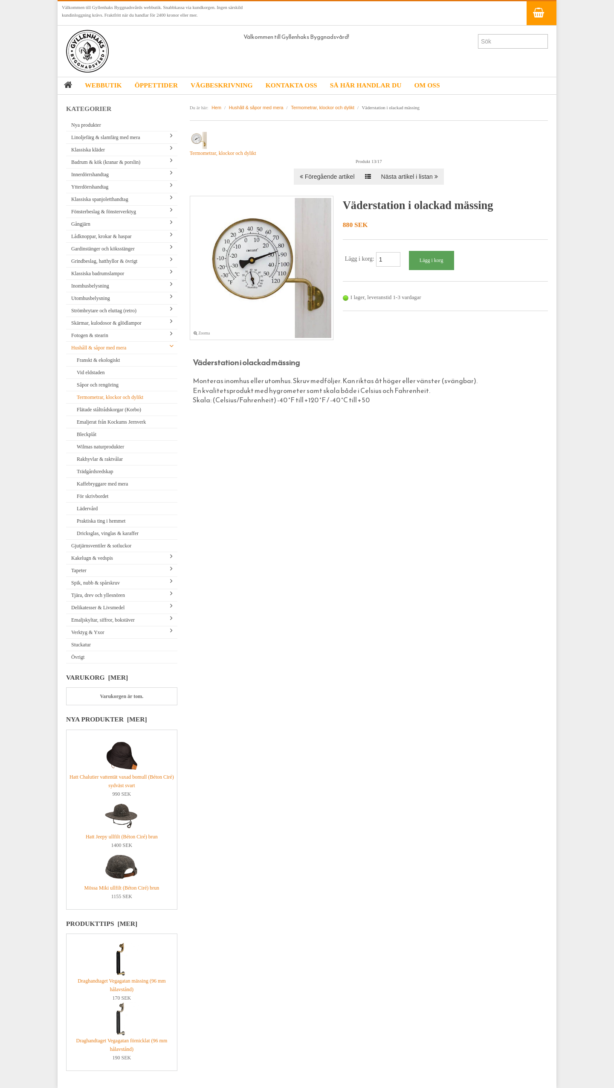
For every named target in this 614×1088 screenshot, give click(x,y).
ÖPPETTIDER (156, 85)
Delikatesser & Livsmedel (98, 608)
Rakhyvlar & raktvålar (100, 459)
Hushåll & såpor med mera (98, 348)
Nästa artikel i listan (409, 176)
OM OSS (427, 85)
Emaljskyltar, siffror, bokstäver (103, 620)
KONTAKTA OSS (291, 85)
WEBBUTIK (103, 85)
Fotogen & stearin (89, 335)
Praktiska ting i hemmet (101, 521)
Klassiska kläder (88, 150)
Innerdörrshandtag (90, 174)
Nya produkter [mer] (106, 719)
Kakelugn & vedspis (92, 558)
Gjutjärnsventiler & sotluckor (101, 546)
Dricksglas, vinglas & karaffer (108, 533)
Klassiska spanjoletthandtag (99, 199)
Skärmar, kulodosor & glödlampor (106, 323)
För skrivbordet (92, 496)
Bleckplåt (86, 434)
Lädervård (87, 509)
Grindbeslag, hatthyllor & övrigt (104, 261)
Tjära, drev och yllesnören (98, 595)
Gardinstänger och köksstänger (103, 249)
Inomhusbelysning (90, 286)
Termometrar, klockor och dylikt (110, 397)
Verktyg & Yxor (87, 632)
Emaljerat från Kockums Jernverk (111, 422)
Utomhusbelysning (90, 298)
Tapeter (79, 570)
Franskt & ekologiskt (98, 360)
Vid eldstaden (91, 372)
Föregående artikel (327, 176)
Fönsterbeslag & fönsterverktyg (103, 212)
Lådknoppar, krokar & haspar (101, 236)
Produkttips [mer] (101, 923)
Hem (216, 107)
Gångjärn (80, 224)
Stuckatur (81, 645)
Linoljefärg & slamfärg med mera (105, 137)
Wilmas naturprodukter (100, 447)
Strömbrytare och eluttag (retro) (103, 311)
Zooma (202, 333)
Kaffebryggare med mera (102, 484)
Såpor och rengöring (98, 385)
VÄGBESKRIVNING (222, 85)
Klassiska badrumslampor (97, 273)
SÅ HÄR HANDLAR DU (366, 85)
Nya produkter (86, 125)
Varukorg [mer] (97, 677)
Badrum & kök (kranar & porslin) (105, 162)
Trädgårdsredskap (95, 471)
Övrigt (77, 657)
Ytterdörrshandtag (89, 187)
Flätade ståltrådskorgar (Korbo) (109, 410)
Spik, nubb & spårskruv (95, 583)
